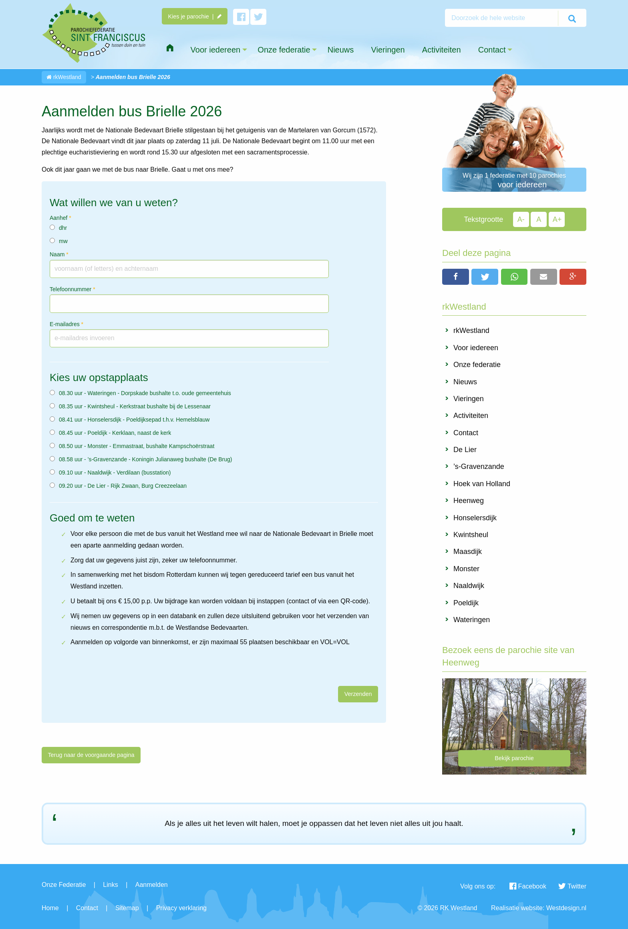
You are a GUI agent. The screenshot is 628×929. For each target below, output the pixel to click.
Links (110, 884)
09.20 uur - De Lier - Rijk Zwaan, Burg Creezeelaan (123, 486)
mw (63, 241)
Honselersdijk (475, 518)
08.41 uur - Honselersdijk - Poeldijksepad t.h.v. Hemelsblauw (134, 419)
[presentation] (102, 670)
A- (521, 219)
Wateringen (471, 620)
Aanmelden (151, 884)
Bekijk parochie (514, 758)
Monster (466, 569)
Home (50, 908)
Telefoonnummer (72, 289)
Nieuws (465, 382)
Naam (59, 254)
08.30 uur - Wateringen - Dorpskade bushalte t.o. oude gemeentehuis (145, 393)
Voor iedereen (475, 348)
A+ (557, 219)
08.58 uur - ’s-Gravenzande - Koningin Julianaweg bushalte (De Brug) (145, 459)
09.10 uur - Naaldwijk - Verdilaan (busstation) (115, 472)
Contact (465, 433)
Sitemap (127, 908)
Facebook (527, 886)
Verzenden (358, 694)
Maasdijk (467, 552)
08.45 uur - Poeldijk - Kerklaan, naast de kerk (115, 433)
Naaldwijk (468, 586)
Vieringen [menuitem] (388, 49)
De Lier (465, 450)
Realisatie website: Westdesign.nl (538, 908)
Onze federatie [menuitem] (284, 49)
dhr (63, 228)
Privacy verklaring (181, 908)
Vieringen (468, 399)
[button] (455, 277)
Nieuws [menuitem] (341, 49)
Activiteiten (470, 416)
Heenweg (468, 501)
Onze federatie (477, 365)
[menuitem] (170, 48)
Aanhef (60, 218)
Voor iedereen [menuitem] (216, 49)
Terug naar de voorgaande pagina (91, 755)
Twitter (572, 886)
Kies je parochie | (194, 16)
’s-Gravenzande (478, 466)
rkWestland (63, 77)
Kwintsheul (470, 535)
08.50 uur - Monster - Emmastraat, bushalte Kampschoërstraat (136, 446)
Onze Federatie (64, 884)
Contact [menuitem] (492, 49)
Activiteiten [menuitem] (441, 49)
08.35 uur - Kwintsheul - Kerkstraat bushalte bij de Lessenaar (135, 406)
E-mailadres (66, 324)
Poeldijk (466, 603)
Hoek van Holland (481, 484)
